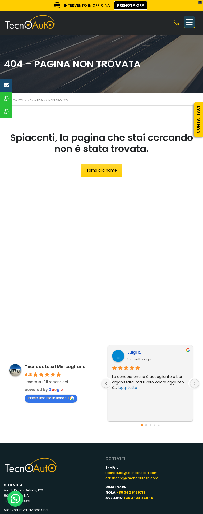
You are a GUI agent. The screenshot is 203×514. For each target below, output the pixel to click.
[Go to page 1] (146, 425)
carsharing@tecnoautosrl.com (131, 478)
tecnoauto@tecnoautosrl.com (131, 472)
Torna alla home (101, 170)
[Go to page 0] (142, 425)
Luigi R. (134, 352)
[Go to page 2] (150, 425)
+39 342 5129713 (130, 492)
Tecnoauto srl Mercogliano (55, 367)
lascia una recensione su (51, 398)
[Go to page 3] (154, 425)
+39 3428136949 (138, 497)
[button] (15, 499)
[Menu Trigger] (189, 22)
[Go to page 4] (158, 425)
